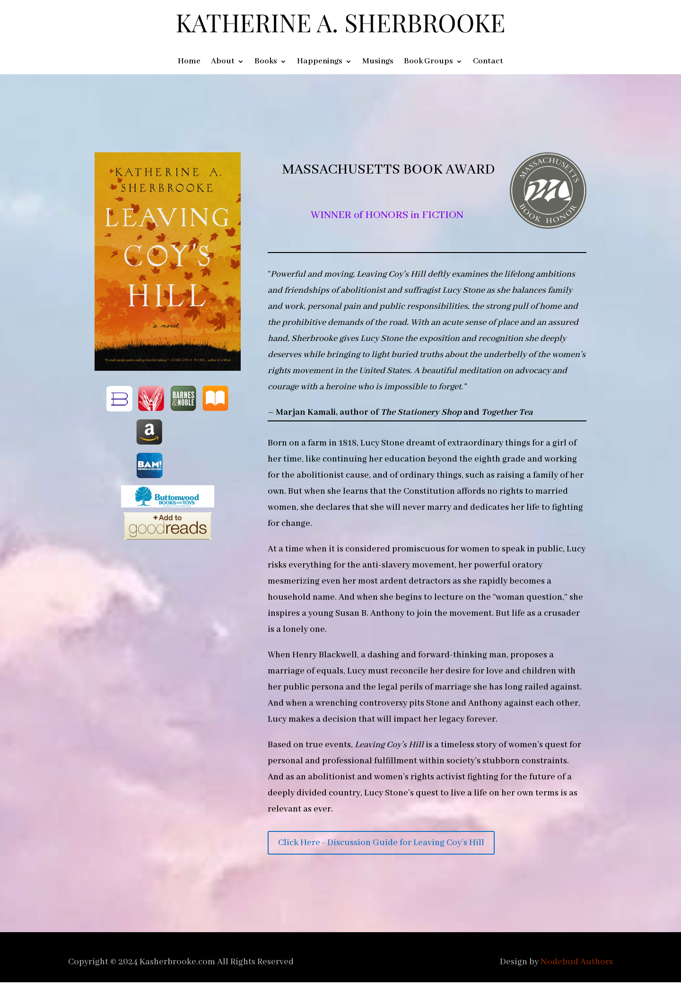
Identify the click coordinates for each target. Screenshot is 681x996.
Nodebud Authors (577, 962)
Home (189, 62)
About (223, 62)
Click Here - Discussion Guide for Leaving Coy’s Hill (381, 842)
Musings (377, 62)
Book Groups (428, 62)
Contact (488, 62)
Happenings (319, 62)
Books (265, 62)
